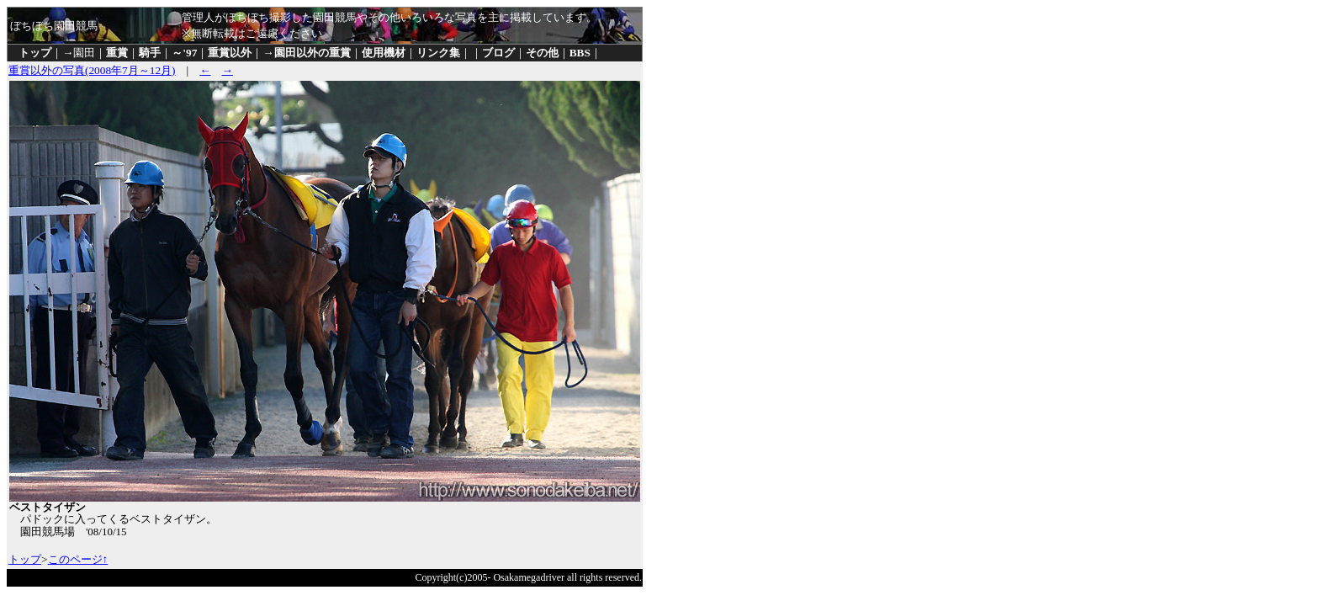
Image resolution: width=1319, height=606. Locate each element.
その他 (542, 52)
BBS (580, 52)
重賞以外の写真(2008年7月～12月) (92, 70)
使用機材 (383, 52)
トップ (35, 52)
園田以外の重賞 (312, 52)
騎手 (150, 52)
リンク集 (438, 52)
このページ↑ (78, 559)
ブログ (498, 52)
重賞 (117, 52)
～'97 (184, 52)
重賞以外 (230, 52)
